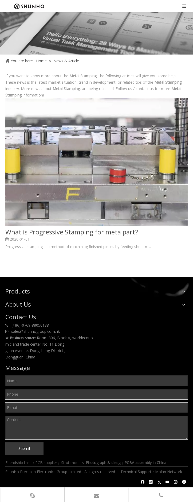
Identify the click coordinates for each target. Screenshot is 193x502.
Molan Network (169, 471)
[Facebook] (142, 481)
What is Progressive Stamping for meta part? (71, 232)
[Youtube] (167, 481)
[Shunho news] (96, 33)
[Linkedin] (151, 481)
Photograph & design (104, 462)
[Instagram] (175, 481)
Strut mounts (72, 462)
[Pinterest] (184, 481)
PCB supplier (46, 462)
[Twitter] (159, 481)
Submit (24, 448)
